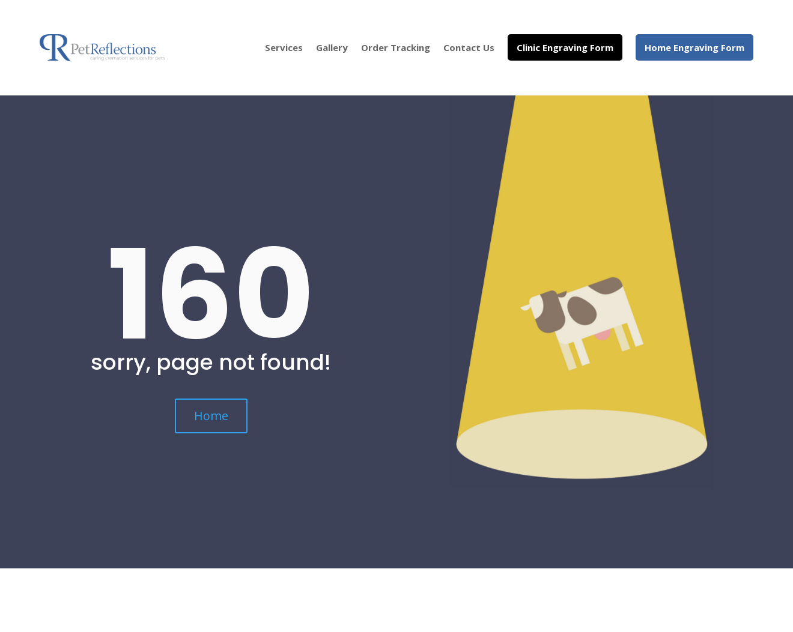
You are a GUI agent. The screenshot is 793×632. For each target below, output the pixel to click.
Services (284, 47)
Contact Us (468, 47)
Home (211, 416)
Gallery (332, 47)
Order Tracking (395, 47)
